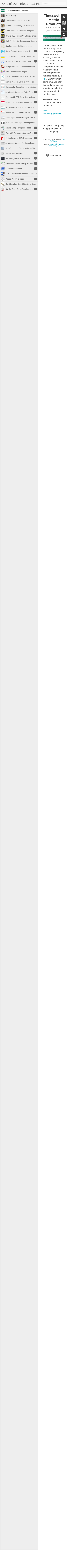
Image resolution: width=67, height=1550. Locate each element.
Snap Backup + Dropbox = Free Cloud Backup (24, 128)
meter (56, 144)
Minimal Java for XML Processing (19, 138)
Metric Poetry (11, 15)
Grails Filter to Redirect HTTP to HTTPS (22, 77)
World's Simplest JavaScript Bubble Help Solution (25, 102)
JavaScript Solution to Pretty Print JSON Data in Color (27, 92)
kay (44, 79)
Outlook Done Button (14, 169)
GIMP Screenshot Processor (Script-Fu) (21, 174)
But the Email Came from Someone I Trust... (23, 189)
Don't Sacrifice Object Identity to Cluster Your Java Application (30, 184)
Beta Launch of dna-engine (16, 72)
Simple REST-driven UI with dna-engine (21, 36)
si (58, 146)
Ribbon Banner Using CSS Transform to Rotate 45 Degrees (29, 112)
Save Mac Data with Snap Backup (19, 164)
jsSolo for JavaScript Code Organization (22, 123)
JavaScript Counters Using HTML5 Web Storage (25, 118)
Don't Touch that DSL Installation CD (20, 148)
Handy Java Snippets (14, 153)
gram (51, 144)
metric (61, 144)
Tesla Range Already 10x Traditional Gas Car (24, 26)
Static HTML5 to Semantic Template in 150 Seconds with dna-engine (33, 31)
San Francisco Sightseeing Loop (18, 46)
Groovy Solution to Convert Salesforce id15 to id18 (26, 61)
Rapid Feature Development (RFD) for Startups (24, 51)
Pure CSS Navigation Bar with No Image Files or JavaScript (29, 133)
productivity (53, 146)
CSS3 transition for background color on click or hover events (30, 56)
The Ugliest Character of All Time (19, 21)
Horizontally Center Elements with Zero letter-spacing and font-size (32, 87)
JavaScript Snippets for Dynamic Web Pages (23, 143)
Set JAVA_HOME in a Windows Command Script (25, 158)
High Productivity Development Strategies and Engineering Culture (32, 41)
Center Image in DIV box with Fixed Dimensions (25, 82)
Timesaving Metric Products (17, 10)
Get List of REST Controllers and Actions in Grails (25, 97)
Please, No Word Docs (15, 179)
